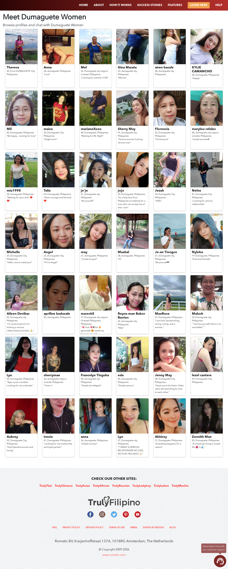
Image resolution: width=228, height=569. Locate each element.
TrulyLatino (161, 486)
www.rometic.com (114, 555)
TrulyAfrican (101, 486)
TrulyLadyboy (141, 486)
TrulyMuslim (180, 486)
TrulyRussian (121, 486)
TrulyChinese (64, 486)
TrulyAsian (83, 486)
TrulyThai (45, 486)
